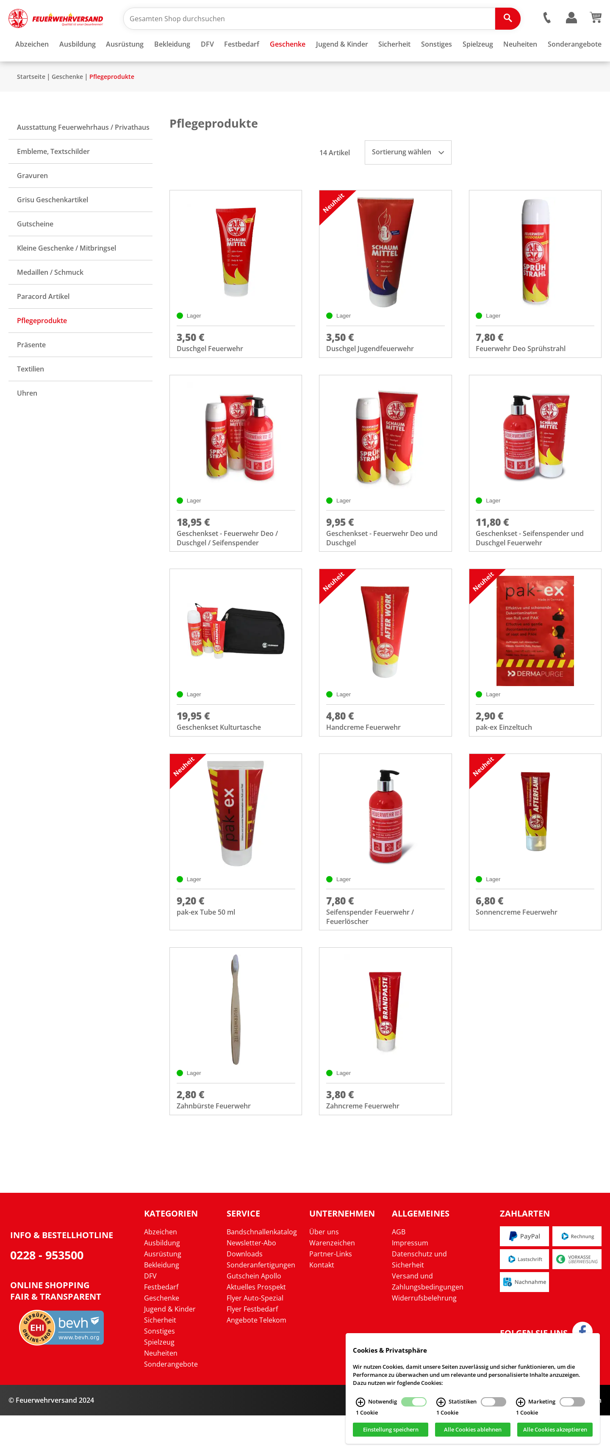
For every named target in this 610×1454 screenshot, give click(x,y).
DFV (150, 1314)
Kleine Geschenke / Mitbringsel (66, 273)
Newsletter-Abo (251, 1281)
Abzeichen (160, 1270)
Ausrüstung (162, 1292)
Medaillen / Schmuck (50, 297)
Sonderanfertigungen (261, 1303)
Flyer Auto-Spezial (255, 1336)
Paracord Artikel (43, 321)
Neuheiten (160, 1391)
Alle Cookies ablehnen (473, 1430)
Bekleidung (161, 1303)
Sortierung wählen (408, 176)
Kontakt (321, 1303)
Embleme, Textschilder (53, 176)
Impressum (410, 1281)
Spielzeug (159, 1380)
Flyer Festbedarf (252, 1347)
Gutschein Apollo (254, 1314)
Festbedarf (161, 1325)
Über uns (324, 1270)
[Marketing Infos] (520, 1402)
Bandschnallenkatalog (262, 1270)
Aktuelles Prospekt (256, 1325)
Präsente (31, 369)
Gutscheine (35, 249)
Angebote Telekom (256, 1358)
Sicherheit (160, 1358)
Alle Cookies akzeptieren (555, 1430)
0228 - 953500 (46, 1293)
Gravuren (32, 200)
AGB (398, 1270)
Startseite (31, 102)
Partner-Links (330, 1292)
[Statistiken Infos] (441, 1402)
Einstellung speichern (391, 1430)
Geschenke (67, 102)
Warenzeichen (332, 1281)
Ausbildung (162, 1281)
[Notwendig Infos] (360, 1402)
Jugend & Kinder (170, 1347)
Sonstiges (159, 1369)
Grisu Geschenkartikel (52, 224)
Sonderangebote (171, 1402)
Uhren (27, 418)
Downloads (245, 1292)
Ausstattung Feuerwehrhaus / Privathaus (83, 152)
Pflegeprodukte (111, 102)
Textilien (30, 394)
